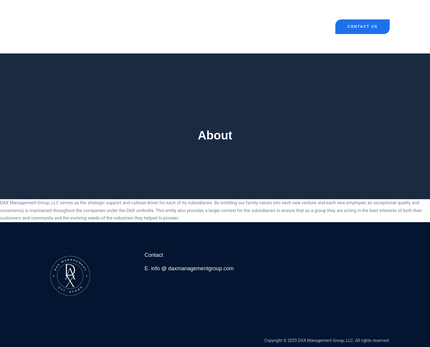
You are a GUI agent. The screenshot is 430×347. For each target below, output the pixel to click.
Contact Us (362, 26)
